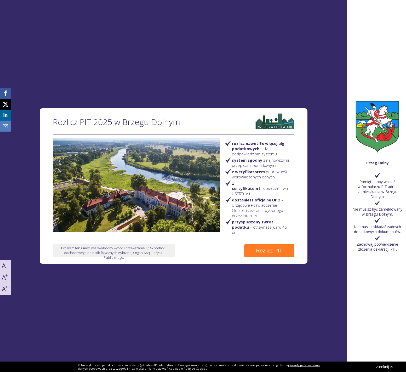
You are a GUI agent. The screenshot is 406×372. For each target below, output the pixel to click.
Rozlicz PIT (269, 250)
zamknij (384, 366)
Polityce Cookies (195, 368)
